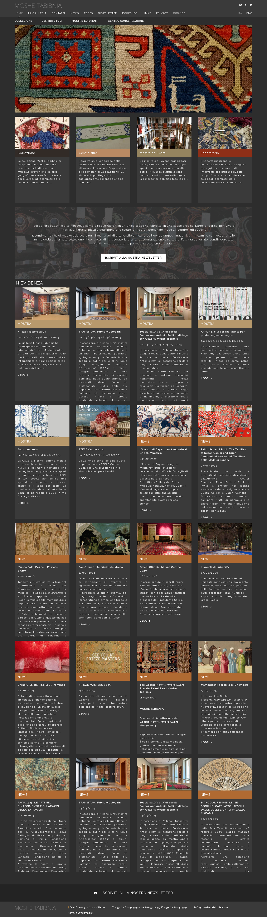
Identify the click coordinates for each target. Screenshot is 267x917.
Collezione (23, 20)
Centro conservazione (126, 20)
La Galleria (37, 13)
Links (147, 13)
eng (249, 13)
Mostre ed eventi (85, 20)
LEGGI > (23, 374)
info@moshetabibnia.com (211, 907)
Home (19, 13)
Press (88, 13)
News (75, 13)
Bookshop (129, 13)
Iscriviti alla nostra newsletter (133, 257)
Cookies (179, 13)
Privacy (162, 13)
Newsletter (107, 13)
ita (240, 13)
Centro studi (52, 20)
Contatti (58, 13)
